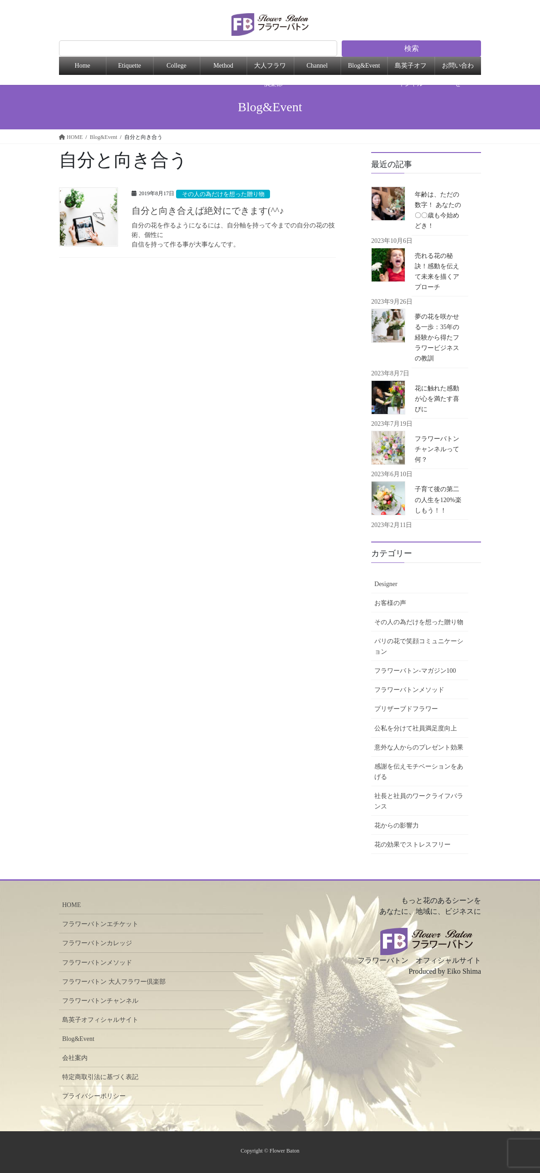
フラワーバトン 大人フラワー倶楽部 (114, 981)
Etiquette (129, 65)
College (177, 65)
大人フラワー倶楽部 (270, 68)
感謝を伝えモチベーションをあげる (418, 771)
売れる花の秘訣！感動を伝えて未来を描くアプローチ (437, 271)
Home (82, 65)
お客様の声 (390, 603)
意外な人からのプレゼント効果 (418, 747)
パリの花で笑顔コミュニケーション (418, 646)
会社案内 (75, 1058)
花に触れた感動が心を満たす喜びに (437, 399)
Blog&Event (364, 65)
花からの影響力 (396, 825)
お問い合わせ (458, 68)
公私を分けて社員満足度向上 (415, 728)
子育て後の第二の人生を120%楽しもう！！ (438, 499)
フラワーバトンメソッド (409, 689)
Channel (317, 65)
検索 (411, 48)
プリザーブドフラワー (406, 708)
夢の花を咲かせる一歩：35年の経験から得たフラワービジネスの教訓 (437, 337)
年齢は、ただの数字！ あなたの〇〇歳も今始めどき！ (438, 210)
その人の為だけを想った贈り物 (223, 194)
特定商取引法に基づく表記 (100, 1077)
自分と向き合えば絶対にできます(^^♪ (212, 211)
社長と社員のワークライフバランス (418, 801)
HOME (71, 905)
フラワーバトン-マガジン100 (415, 670)
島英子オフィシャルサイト (100, 1019)
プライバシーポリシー (94, 1096)
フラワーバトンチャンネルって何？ (437, 449)
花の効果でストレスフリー (412, 844)
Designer (386, 584)
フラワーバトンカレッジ (97, 943)
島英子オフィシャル (411, 68)
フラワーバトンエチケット (100, 924)
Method (223, 65)
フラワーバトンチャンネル (100, 1000)
